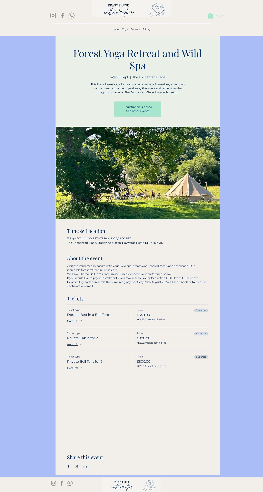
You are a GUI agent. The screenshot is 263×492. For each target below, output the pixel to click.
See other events (137, 111)
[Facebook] (62, 15)
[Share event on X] (76, 466)
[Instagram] (53, 15)
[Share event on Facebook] (68, 466)
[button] (211, 15)
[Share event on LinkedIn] (85, 466)
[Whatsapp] (71, 15)
